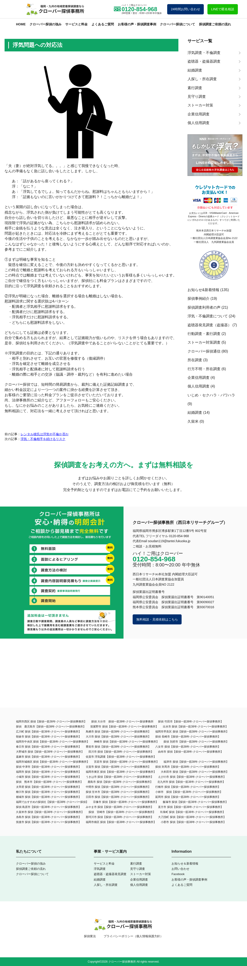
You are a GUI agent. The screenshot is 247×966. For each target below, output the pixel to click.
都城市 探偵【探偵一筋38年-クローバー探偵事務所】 (48, 797)
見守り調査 (137, 868)
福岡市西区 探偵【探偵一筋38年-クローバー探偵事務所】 (51, 721)
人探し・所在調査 (106, 884)
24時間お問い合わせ (185, 9)
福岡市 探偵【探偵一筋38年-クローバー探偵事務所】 (48, 771)
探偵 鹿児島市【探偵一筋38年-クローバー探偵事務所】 (51, 726)
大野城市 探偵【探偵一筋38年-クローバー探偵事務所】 (50, 751)
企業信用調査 (198, 378)
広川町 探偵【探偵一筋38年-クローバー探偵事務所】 (48, 731)
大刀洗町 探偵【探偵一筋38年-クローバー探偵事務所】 (192, 817)
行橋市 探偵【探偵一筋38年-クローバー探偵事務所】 (187, 786)
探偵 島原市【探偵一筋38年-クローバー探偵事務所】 (48, 807)
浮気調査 (100, 868)
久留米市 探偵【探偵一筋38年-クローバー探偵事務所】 (50, 812)
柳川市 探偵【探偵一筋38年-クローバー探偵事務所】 (48, 792)
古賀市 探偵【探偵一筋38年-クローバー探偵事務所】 (118, 766)
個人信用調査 (198, 386)
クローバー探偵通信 (204, 351)
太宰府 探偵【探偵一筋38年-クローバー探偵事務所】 (48, 786)
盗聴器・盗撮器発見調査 (110, 874)
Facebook (178, 874)
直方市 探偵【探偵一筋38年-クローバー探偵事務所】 (190, 807)
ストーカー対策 (140, 874)
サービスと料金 (76, 24)
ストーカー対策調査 (204, 342)
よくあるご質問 (102, 24)
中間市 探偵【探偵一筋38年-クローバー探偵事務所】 (118, 786)
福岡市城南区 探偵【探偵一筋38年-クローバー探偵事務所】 (52, 761)
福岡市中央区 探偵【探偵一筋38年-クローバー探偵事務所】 (52, 741)
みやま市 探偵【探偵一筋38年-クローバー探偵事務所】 (120, 807)
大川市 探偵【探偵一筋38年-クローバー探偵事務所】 (118, 736)
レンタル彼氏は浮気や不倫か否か (45, 434)
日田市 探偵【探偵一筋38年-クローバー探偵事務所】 (118, 797)
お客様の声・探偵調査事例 (137, 24)
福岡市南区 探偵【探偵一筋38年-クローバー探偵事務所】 (121, 822)
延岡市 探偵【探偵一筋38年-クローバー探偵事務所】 (187, 797)
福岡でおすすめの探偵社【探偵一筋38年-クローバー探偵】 (52, 802)
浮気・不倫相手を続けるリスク (43, 439)
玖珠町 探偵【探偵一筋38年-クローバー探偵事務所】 (192, 812)
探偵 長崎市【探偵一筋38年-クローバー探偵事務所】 (187, 736)
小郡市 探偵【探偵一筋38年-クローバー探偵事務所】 (193, 822)
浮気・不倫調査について (208, 316)
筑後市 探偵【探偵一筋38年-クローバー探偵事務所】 (48, 822)
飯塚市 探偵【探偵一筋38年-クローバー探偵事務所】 (195, 802)
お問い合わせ (180, 868)
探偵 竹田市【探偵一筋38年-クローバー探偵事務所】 (190, 721)
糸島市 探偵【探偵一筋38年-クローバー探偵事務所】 (48, 817)
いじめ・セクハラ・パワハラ (211, 395)
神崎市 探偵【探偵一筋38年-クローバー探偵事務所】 (126, 741)
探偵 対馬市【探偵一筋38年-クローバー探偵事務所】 (187, 766)
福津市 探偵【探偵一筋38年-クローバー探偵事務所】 (196, 761)
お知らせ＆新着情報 (185, 863)
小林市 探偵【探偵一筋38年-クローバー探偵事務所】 (188, 792)
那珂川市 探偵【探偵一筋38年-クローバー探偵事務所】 (120, 817)
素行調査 (136, 863)
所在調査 (195, 360)
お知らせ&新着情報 (203, 290)
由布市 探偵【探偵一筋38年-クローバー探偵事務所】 (190, 751)
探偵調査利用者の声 (204, 307)
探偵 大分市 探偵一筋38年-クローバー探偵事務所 (122, 721)
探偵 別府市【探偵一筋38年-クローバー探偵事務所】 (196, 741)
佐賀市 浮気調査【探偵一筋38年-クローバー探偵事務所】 (121, 756)
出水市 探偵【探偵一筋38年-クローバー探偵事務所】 (195, 726)
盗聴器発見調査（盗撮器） (209, 325)
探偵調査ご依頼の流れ (215, 24)
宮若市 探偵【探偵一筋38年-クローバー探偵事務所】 (126, 761)
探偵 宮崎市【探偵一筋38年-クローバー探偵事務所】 (122, 812)
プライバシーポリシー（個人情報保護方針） (133, 936)
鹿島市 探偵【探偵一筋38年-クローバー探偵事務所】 (120, 781)
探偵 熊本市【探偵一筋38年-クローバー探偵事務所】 (49, 781)
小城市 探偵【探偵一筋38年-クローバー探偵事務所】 (48, 776)
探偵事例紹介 (198, 298)
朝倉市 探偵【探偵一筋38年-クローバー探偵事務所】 (48, 736)
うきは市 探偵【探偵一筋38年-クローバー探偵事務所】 (120, 776)
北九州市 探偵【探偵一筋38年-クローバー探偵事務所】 (191, 781)
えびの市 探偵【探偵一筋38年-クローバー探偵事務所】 (192, 776)
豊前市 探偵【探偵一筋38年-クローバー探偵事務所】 (118, 746)
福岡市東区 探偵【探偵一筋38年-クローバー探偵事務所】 (121, 771)
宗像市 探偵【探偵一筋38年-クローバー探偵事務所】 (125, 802)
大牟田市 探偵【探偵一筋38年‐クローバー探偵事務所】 (195, 771)
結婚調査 (195, 412)
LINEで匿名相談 (222, 9)
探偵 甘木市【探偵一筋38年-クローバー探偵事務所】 (118, 792)
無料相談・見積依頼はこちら (157, 619)
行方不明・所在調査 (204, 369)
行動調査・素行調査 (204, 334)
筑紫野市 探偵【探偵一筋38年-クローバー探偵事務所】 (124, 726)
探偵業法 (90, 936)
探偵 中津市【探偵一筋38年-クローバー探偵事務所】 (48, 766)
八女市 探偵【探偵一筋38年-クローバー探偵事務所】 (187, 746)
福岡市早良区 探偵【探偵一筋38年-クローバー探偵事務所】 (192, 731)
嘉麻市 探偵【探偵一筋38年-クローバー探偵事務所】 (48, 756)
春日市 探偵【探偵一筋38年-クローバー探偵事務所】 (48, 746)
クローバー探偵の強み (46, 24)
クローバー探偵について (177, 24)
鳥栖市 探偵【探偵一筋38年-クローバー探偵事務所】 (118, 731)
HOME (21, 24)
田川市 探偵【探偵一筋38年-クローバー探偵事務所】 (121, 751)
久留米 (193, 421)
